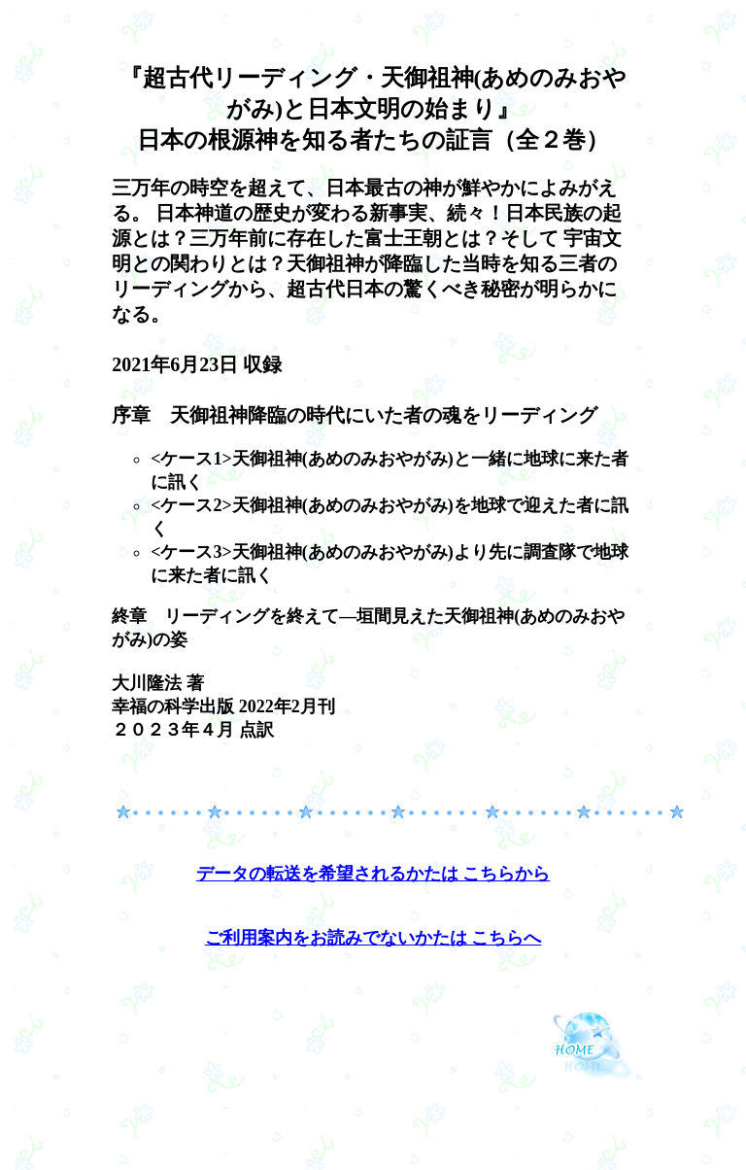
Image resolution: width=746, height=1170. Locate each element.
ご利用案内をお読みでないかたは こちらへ (373, 937)
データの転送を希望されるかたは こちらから (373, 873)
